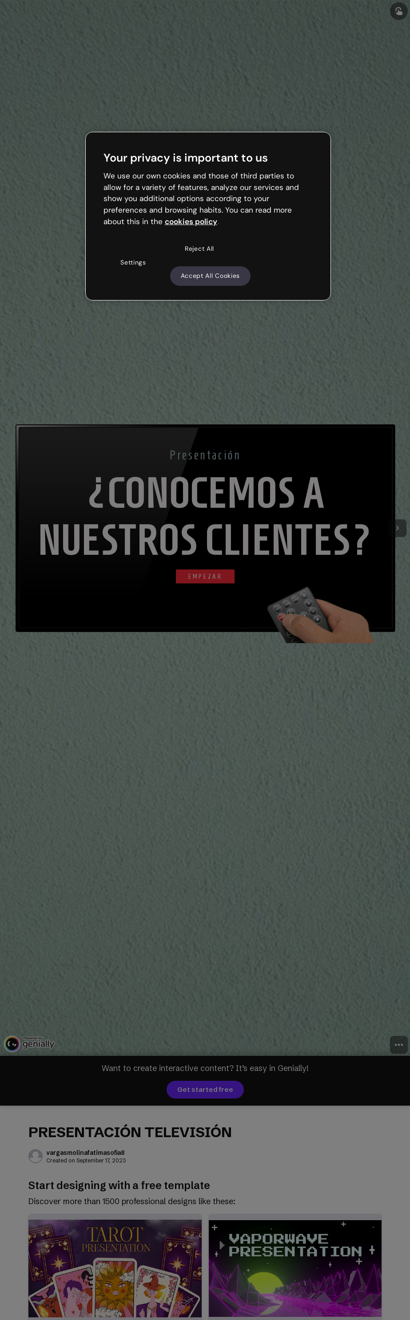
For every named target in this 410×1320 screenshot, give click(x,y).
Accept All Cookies (210, 276)
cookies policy (191, 221)
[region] (208, 216)
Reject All (199, 249)
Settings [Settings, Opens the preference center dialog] (133, 262)
